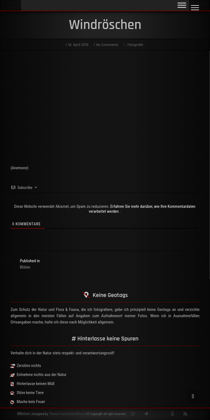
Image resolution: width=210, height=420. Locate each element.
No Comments (106, 44)
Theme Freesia (58, 414)
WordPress (77, 414)
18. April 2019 (76, 44)
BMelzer (23, 414)
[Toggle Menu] (181, 5)
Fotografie (135, 44)
